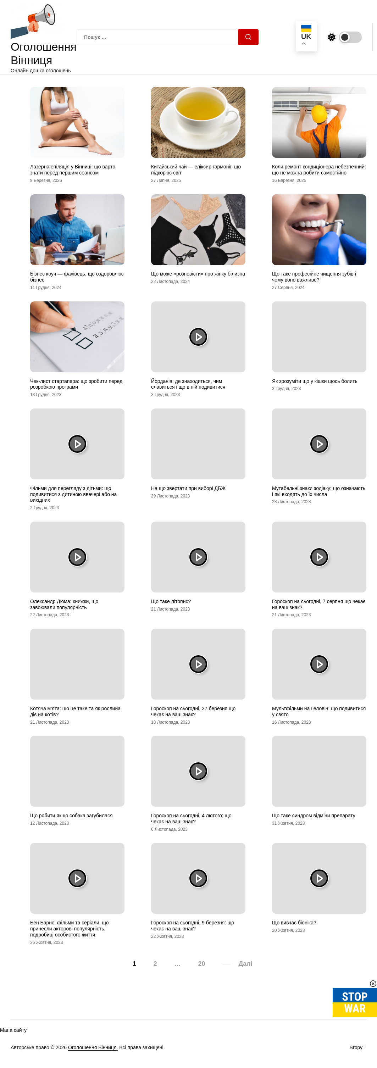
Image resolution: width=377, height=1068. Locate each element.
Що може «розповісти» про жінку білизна (198, 274)
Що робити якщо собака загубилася (71, 815)
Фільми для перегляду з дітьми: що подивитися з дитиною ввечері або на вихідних (73, 494)
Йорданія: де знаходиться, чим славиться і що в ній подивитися (188, 384)
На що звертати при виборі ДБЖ (188, 488)
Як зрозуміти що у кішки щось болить (314, 381)
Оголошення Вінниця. (93, 1047)
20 (201, 963)
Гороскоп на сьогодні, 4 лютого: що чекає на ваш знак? (191, 818)
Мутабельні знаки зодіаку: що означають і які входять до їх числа (318, 491)
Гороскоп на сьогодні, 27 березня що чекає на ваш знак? (193, 711)
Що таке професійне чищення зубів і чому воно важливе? (314, 277)
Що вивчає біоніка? (294, 922)
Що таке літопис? (171, 601)
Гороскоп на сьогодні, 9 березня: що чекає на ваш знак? (192, 925)
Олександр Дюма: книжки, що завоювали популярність (64, 604)
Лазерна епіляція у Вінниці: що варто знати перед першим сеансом (72, 170)
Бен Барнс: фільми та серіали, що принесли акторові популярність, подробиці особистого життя (69, 929)
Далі (245, 963)
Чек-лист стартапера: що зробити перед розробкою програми (76, 384)
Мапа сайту (13, 1030)
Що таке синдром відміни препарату (313, 815)
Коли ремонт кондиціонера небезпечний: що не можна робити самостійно (319, 170)
